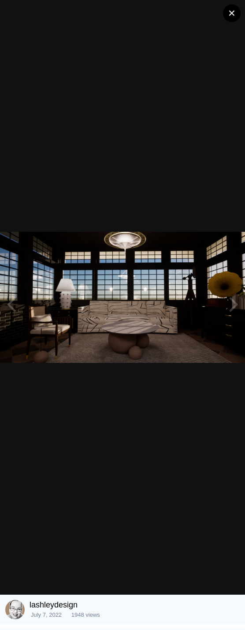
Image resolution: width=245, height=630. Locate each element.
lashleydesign (54, 604)
